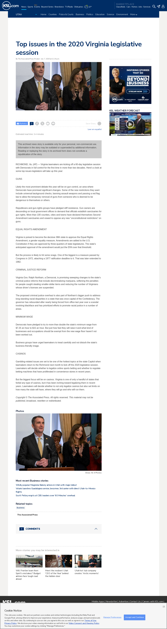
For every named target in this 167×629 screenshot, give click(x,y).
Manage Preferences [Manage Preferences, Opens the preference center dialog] (112, 617)
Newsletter (111, 601)
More (133, 14)
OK (164, 606)
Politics (89, 14)
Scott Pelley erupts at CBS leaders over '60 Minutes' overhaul (45, 495)
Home (43, 14)
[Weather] (88, 8)
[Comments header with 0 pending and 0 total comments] (59, 529)
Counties (52, 14)
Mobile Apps (98, 601)
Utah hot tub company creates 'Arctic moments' (87, 572)
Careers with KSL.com (152, 601)
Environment (122, 14)
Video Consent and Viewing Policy (84, 623)
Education (100, 14)
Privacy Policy (10, 623)
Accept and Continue (134, 617)
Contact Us (135, 601)
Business (80, 14)
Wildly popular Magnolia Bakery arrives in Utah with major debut (46, 485)
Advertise (123, 601)
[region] (83, 616)
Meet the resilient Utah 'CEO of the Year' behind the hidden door (56, 573)
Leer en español (95, 129)
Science (110, 14)
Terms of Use (90, 620)
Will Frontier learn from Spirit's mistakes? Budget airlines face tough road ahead (28, 575)
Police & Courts (66, 14)
